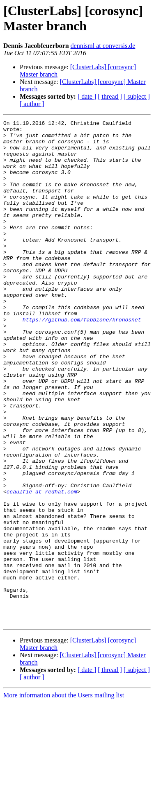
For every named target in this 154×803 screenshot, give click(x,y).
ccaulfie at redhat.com (42, 566)
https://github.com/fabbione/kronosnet (82, 360)
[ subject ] (137, 96)
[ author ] (32, 103)
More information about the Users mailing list (63, 795)
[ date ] (87, 96)
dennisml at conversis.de (103, 45)
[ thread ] (110, 96)
